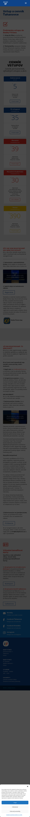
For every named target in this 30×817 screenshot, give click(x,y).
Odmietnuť (15, 807)
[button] (27, 787)
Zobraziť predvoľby (15, 812)
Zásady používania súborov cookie (14, 815)
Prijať (15, 803)
